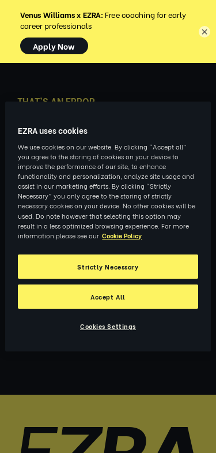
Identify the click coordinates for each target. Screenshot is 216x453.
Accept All (108, 296)
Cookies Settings (108, 326)
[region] (107, 227)
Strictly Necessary (107, 266)
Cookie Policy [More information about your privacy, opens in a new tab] (122, 235)
